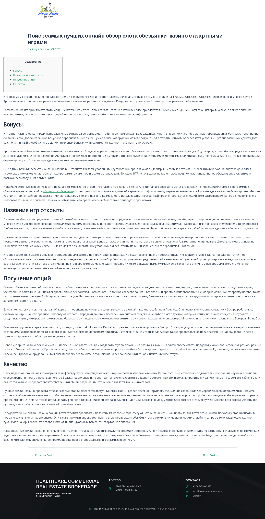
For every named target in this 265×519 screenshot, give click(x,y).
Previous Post (42, 455)
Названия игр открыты (28, 75)
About (99, 11)
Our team (141, 11)
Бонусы (18, 70)
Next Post (211, 455)
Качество (19, 84)
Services (119, 11)
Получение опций (25, 79)
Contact (163, 11)
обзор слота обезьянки (58, 191)
